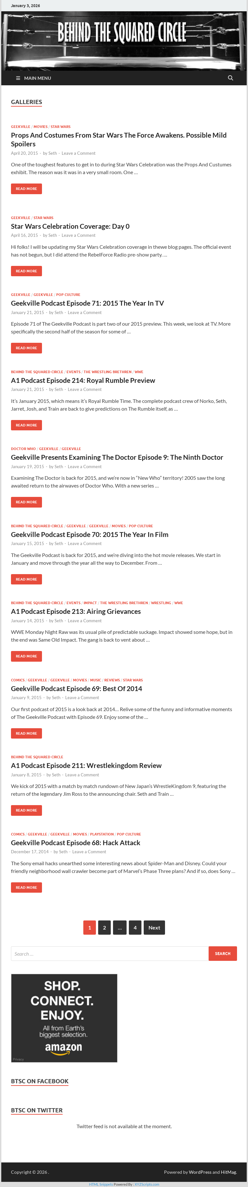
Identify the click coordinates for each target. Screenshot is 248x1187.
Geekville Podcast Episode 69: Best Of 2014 (76, 688)
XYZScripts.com (147, 1184)
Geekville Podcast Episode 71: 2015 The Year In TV (87, 303)
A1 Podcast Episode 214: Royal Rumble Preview (83, 380)
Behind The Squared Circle (37, 372)
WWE (139, 372)
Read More (24, 187)
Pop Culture (68, 294)
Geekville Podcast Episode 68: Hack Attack (75, 842)
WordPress (200, 1172)
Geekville (20, 126)
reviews (112, 680)
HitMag (228, 1172)
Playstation (102, 834)
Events (73, 372)
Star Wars (60, 126)
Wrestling (161, 603)
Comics (18, 680)
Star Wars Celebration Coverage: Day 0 (70, 226)
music (95, 680)
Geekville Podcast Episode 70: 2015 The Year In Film (90, 534)
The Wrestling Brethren (107, 372)
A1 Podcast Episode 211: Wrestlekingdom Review (86, 765)
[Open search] (230, 78)
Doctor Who (23, 448)
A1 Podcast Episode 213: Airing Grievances (76, 611)
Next (154, 927)
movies (40, 126)
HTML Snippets (101, 1184)
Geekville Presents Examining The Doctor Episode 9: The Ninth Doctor (117, 457)
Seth (52, 153)
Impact (90, 603)
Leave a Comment (79, 153)
